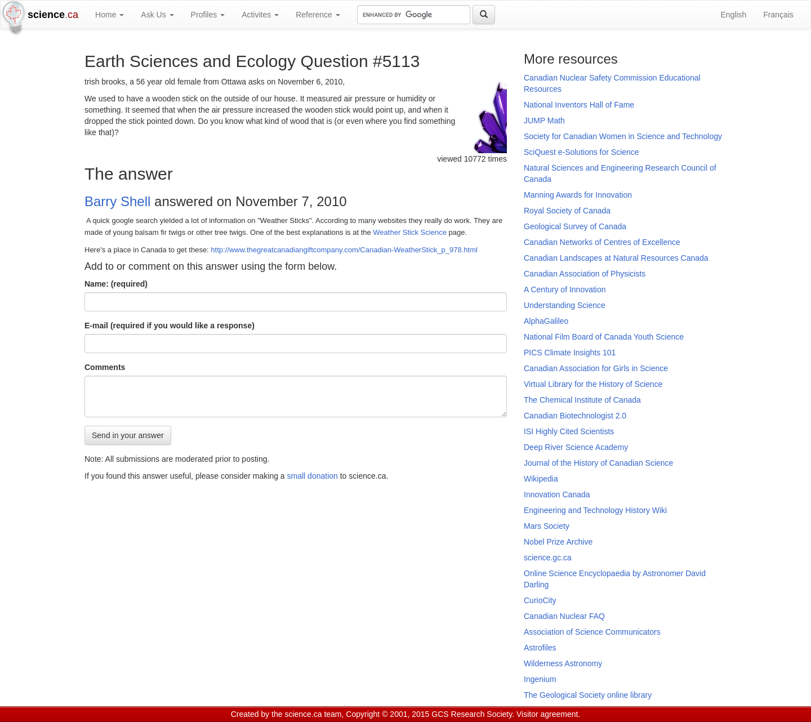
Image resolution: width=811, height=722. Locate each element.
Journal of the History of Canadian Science (598, 462)
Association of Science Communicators (592, 631)
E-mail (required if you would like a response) (169, 324)
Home (109, 14)
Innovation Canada (557, 494)
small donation (312, 475)
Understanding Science (564, 305)
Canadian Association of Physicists (584, 273)
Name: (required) (116, 283)
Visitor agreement (547, 714)
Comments (104, 366)
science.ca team (312, 714)
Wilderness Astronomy (563, 663)
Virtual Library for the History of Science (593, 384)
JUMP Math (544, 120)
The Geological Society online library (588, 694)
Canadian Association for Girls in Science (596, 368)
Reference (318, 14)
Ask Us (157, 14)
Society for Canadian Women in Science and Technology (623, 136)
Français (778, 14)
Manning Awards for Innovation (578, 194)
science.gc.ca (548, 557)
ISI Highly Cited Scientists (569, 431)
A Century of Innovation (565, 289)
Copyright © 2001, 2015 (387, 714)
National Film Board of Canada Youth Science (604, 336)
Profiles (208, 14)
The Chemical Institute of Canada (582, 399)
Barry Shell (117, 201)
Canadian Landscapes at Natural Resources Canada (616, 257)
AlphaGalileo (546, 321)
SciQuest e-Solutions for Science (581, 152)
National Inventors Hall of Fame (579, 104)
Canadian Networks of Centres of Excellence (602, 242)
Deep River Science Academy (576, 447)
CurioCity (540, 600)
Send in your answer (128, 434)
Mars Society (546, 526)
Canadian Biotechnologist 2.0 (575, 415)
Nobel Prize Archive (558, 541)
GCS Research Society (471, 714)
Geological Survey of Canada (575, 226)
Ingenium (540, 679)
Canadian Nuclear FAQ (564, 616)
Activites (260, 14)
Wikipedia (541, 478)
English (733, 14)
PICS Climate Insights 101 (570, 352)
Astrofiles (540, 647)
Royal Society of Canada (567, 210)
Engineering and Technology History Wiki (595, 510)
